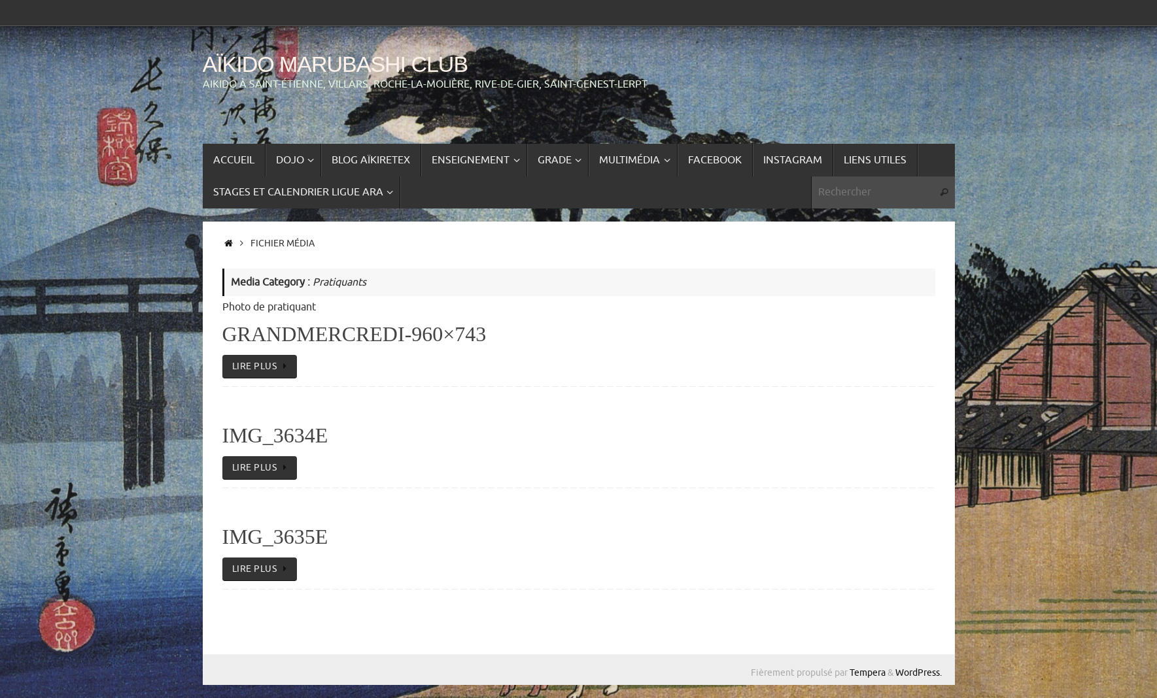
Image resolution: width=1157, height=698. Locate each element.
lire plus (262, 366)
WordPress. (918, 672)
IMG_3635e (275, 536)
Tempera (868, 672)
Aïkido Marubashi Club (335, 64)
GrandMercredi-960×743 (354, 334)
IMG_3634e (275, 435)
